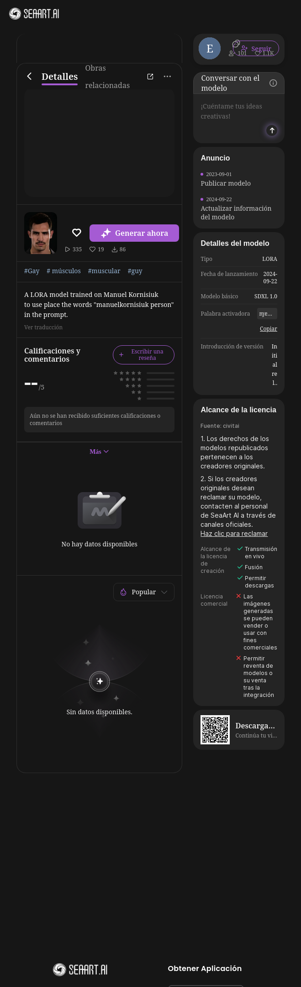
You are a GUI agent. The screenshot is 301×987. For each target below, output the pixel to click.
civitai (231, 425)
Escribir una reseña (141, 355)
